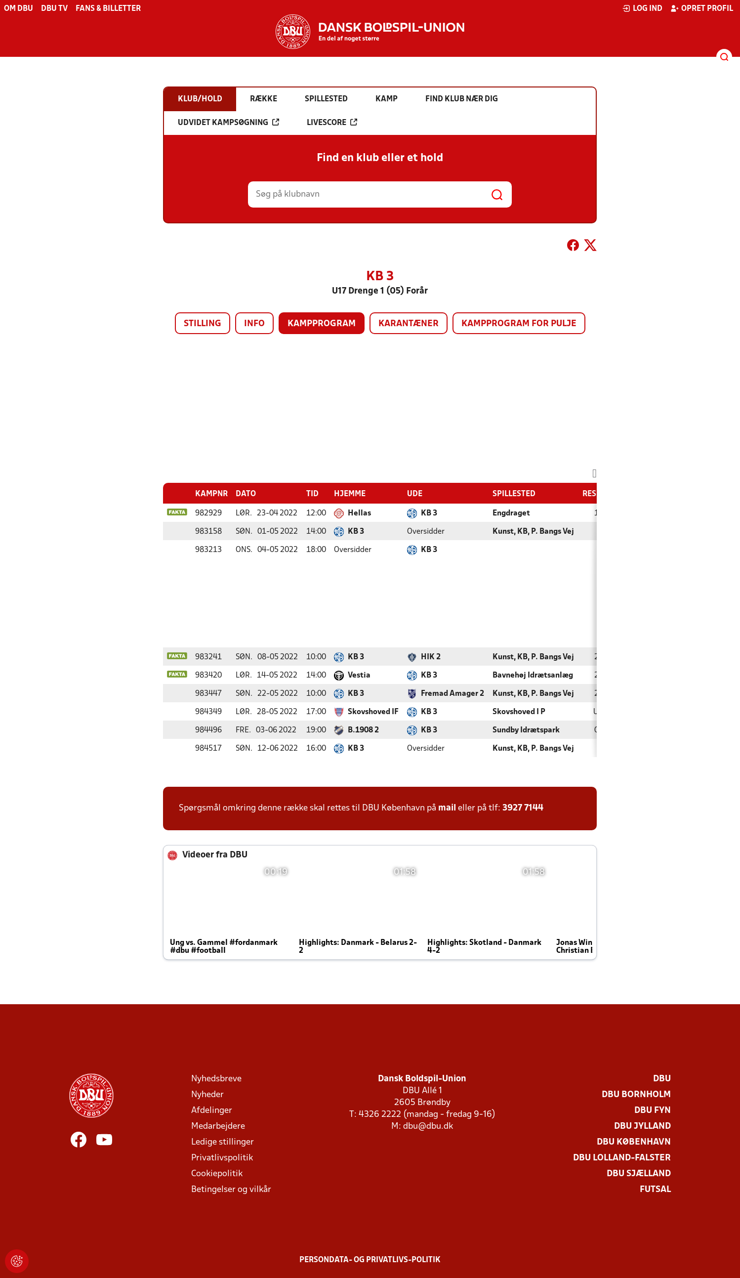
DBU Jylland (642, 1126)
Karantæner (408, 324)
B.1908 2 (363, 730)
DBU (662, 1079)
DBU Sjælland (639, 1174)
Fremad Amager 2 (452, 693)
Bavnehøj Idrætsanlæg (533, 675)
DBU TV (54, 8)
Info (254, 324)
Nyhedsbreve (216, 1079)
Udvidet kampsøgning (228, 123)
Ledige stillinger (222, 1142)
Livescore (332, 123)
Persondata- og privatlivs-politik (370, 1260)
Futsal (655, 1190)
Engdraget (511, 513)
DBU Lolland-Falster (622, 1158)
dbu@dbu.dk (428, 1126)
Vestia (359, 675)
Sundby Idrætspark (526, 730)
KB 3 (429, 513)
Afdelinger (211, 1111)
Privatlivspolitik (222, 1158)
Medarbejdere (218, 1126)
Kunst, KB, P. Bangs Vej (533, 531)
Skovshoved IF (373, 712)
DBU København (634, 1142)
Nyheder (207, 1095)
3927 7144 (522, 808)
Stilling (202, 324)
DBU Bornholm (636, 1095)
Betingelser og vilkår (231, 1190)
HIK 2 (431, 657)
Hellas (359, 513)
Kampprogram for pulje (518, 324)
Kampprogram (322, 324)
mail (447, 808)
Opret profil (701, 8)
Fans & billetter (108, 8)
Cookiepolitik (217, 1174)
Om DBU (18, 8)
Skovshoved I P (519, 712)
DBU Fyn (652, 1111)
